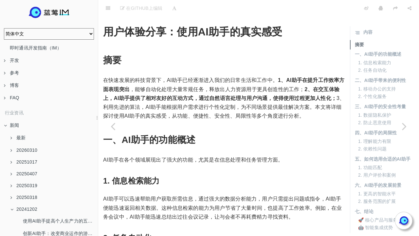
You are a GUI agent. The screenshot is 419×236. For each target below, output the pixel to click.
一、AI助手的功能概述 (378, 37)
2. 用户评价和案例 (377, 158)
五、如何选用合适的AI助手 (383, 142)
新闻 (11, 125)
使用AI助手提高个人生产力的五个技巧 (60, 221)
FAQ (11, 97)
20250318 (23, 197)
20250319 (23, 185)
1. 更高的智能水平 (377, 177)
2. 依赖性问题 (372, 132)
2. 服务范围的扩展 (377, 184)
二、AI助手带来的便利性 (380, 64)
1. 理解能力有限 (374, 125)
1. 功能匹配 (370, 151)
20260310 (23, 150)
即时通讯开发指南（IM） (36, 47)
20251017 (23, 162)
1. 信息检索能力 (374, 46)
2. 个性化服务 (372, 80)
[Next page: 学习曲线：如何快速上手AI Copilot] (404, 126)
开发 (11, 60)
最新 (18, 137)
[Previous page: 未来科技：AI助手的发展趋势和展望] (113, 126)
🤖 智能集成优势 (375, 211)
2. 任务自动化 (372, 53)
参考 (11, 72)
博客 (11, 85)
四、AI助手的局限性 (376, 116)
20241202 (23, 209)
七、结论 (364, 195)
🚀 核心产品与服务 (378, 203)
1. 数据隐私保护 (374, 98)
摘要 (359, 28)
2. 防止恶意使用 (374, 106)
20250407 (23, 173)
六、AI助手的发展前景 (378, 168)
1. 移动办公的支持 (377, 72)
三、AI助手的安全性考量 (380, 90)
